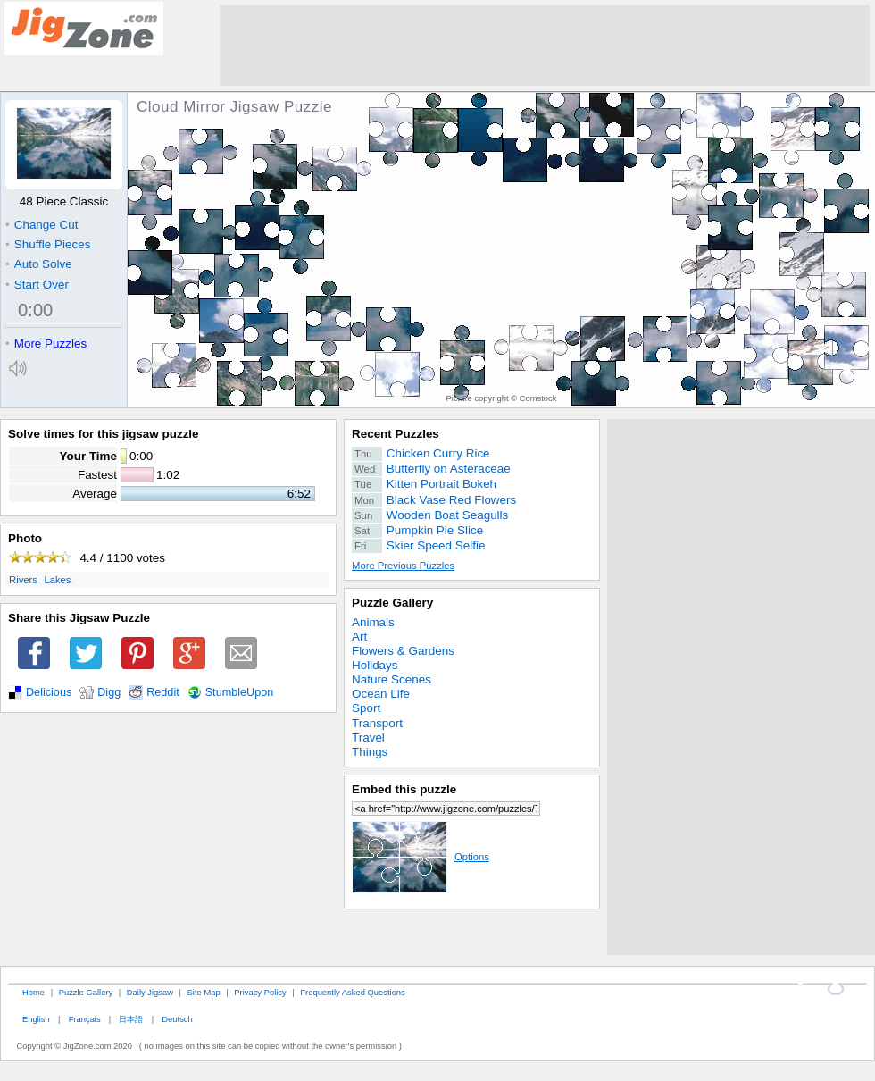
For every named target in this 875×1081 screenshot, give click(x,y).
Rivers (23, 579)
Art (359, 636)
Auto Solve (38, 264)
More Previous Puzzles (403, 565)
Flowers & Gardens (403, 651)
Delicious (48, 692)
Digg (109, 692)
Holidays (375, 665)
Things (370, 751)
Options (420, 856)
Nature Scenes (391, 679)
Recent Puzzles (395, 433)
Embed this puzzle (404, 789)
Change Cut (41, 224)
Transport (377, 723)
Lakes (57, 579)
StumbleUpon (239, 692)
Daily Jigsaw (150, 992)
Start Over (37, 284)
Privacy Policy (260, 992)
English (36, 1019)
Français (85, 1019)
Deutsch (177, 1019)
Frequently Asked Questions (352, 992)
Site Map (204, 992)
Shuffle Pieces (47, 244)
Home (33, 992)
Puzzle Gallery (392, 602)
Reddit (162, 692)
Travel (368, 737)
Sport (366, 708)
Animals (373, 622)
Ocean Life (381, 693)
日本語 (131, 1019)
